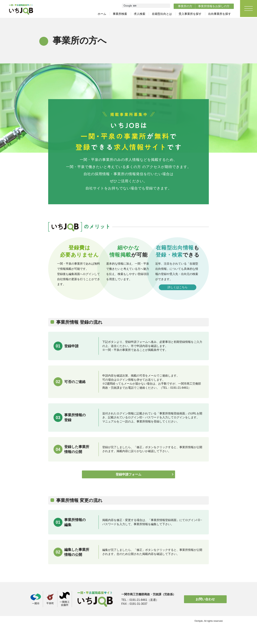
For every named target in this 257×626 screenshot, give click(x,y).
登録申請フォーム (128, 474)
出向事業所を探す (219, 13)
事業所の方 (185, 6)
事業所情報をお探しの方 (214, 6)
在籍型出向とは (162, 13)
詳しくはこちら (178, 287)
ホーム (102, 13)
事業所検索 (120, 13)
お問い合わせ (205, 599)
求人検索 (139, 13)
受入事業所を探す (190, 13)
